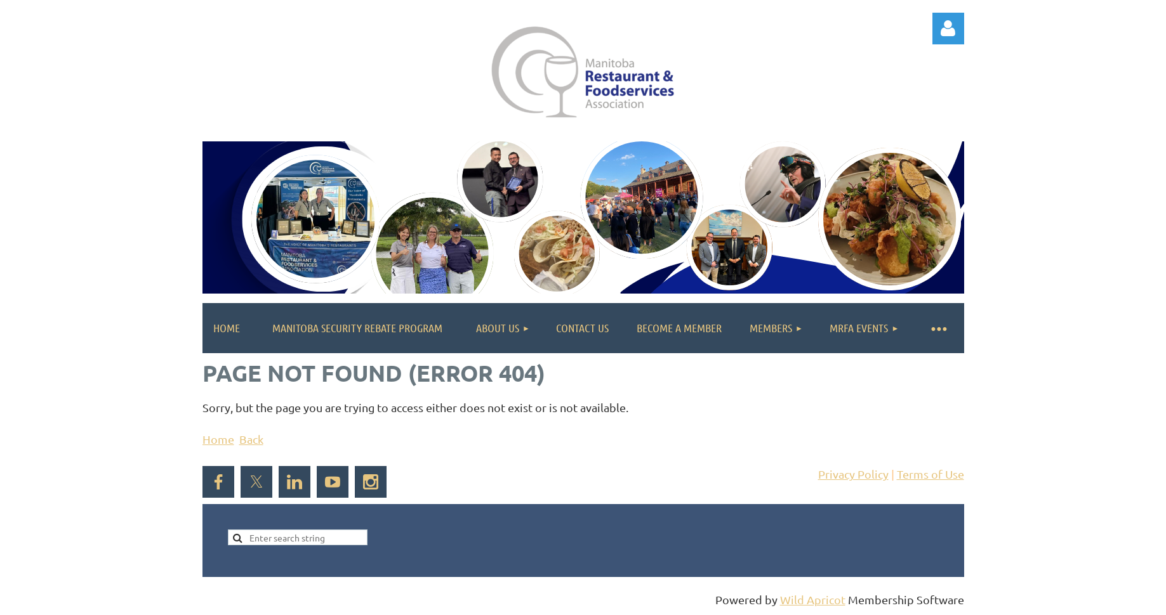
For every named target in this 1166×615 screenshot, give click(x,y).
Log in (948, 28)
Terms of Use (930, 474)
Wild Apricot (812, 599)
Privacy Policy (853, 474)
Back (251, 439)
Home (218, 439)
